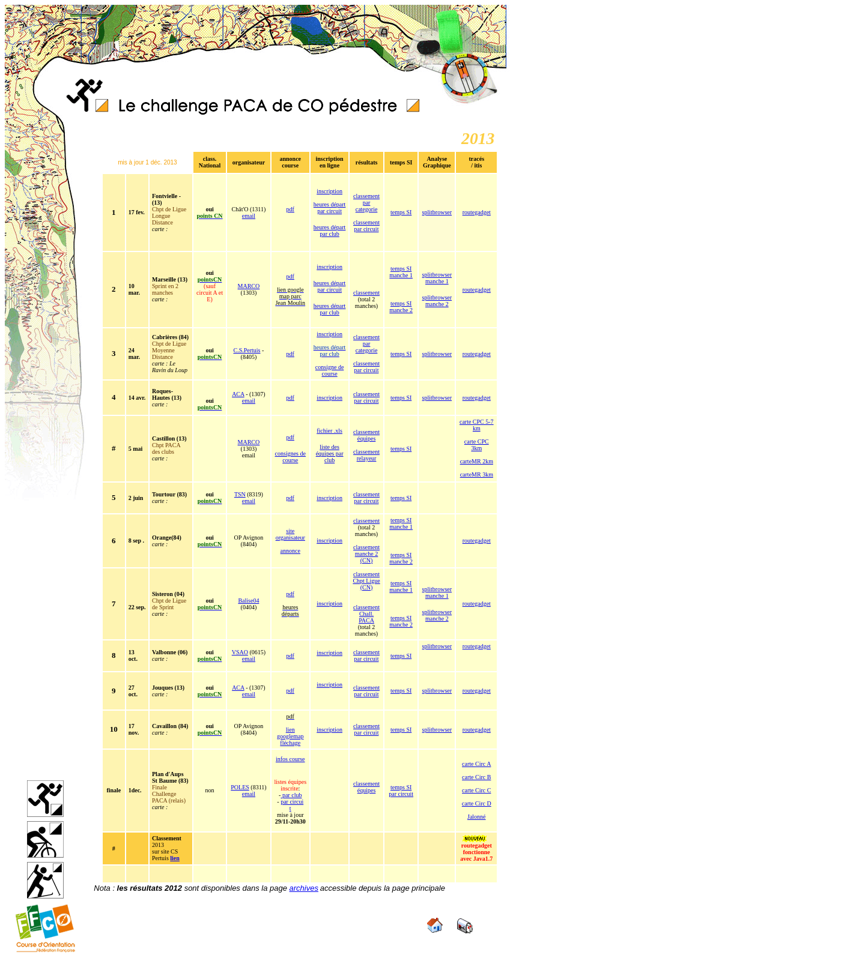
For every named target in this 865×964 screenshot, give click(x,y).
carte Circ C (476, 790)
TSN (240, 494)
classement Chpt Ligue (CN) (366, 581)
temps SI (400, 212)
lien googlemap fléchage (290, 736)
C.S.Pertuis (246, 350)
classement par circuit (366, 225)
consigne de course (329, 370)
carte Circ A (476, 764)
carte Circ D (476, 803)
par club (291, 795)
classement (366, 292)
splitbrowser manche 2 (437, 300)
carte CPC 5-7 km (477, 425)
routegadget (477, 212)
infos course (290, 759)
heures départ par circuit (330, 207)
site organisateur (290, 534)
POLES (240, 787)
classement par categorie (366, 202)
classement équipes (366, 435)
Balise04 (248, 600)
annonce (290, 550)
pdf (290, 209)
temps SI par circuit (401, 790)
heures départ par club (330, 230)
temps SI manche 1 (401, 272)
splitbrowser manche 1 (437, 278)
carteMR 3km (476, 474)
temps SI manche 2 (401, 306)
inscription (329, 191)
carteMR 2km (476, 461)
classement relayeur (366, 455)
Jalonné (476, 816)
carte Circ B (476, 777)
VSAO (240, 652)
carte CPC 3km (476, 444)
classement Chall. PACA (366, 614)
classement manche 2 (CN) (366, 554)
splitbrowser (437, 212)
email (248, 215)
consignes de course (290, 456)
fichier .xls (329, 430)
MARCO (249, 286)
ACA (238, 394)
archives (304, 888)
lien (175, 858)
